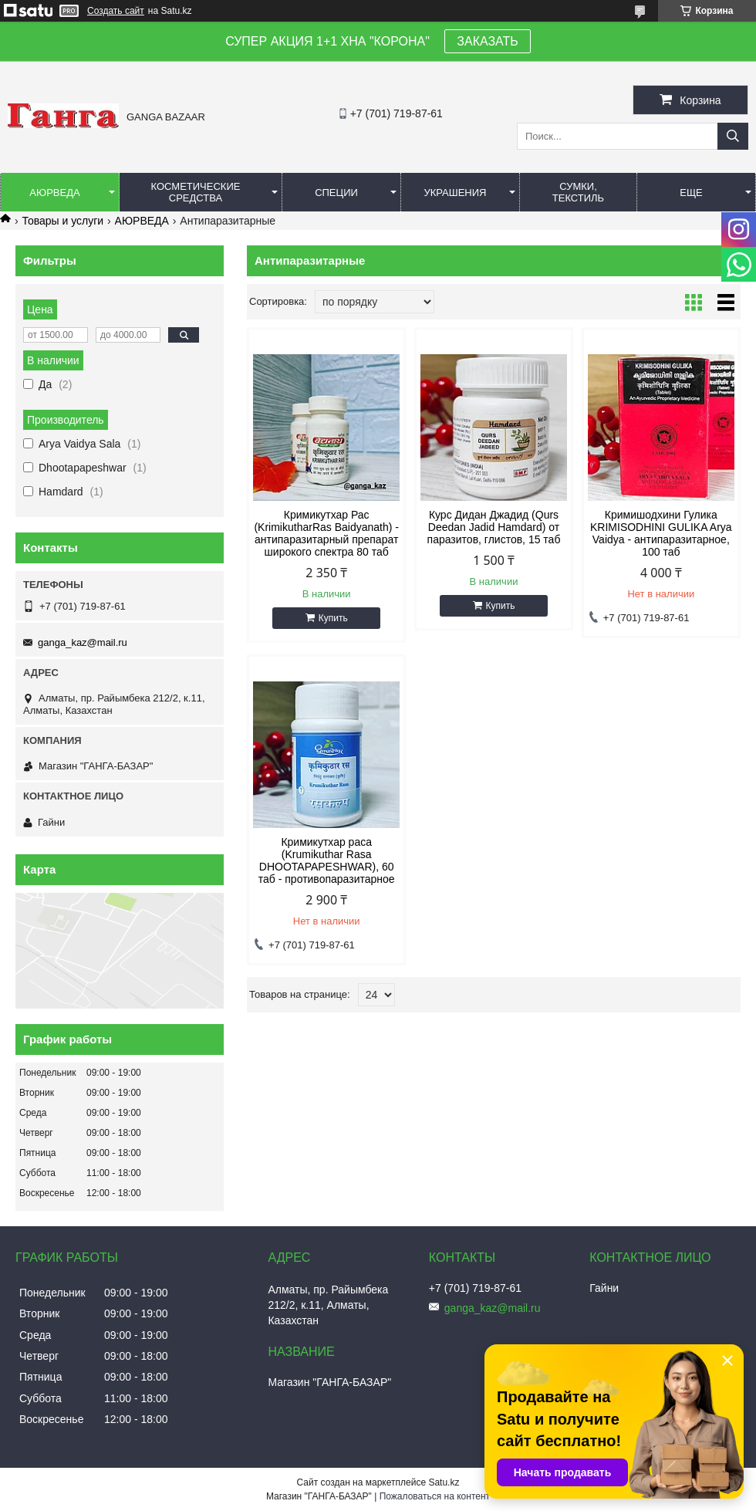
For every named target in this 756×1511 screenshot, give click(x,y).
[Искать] (732, 136)
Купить (333, 618)
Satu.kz (443, 1482)
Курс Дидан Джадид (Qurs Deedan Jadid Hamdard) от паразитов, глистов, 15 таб (494, 527)
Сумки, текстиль (578, 192)
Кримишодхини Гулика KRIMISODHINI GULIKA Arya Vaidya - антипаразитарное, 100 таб (661, 533)
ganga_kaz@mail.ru (82, 642)
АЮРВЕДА (142, 221)
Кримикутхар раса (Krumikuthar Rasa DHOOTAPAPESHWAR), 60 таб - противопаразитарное (326, 860)
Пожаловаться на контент (435, 1496)
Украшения (455, 192)
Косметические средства (196, 192)
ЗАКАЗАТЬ (487, 41)
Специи (336, 192)
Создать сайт (115, 10)
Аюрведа (54, 192)
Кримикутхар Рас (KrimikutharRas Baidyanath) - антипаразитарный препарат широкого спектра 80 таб (326, 533)
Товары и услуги (62, 221)
